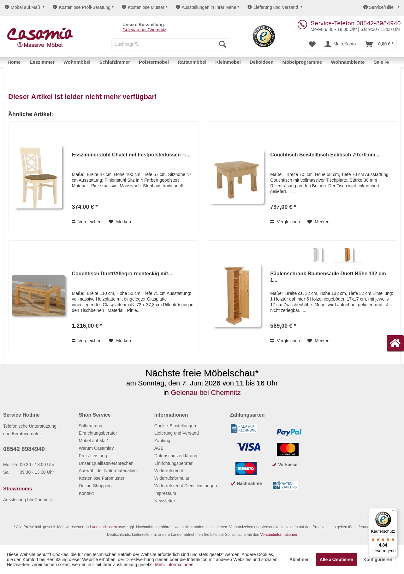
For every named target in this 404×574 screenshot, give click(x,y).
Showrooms (17, 488)
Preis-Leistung (93, 455)
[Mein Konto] (340, 44)
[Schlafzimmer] (114, 62)
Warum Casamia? (96, 448)
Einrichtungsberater (98, 433)
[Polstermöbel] (153, 62)
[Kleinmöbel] (228, 62)
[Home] (14, 62)
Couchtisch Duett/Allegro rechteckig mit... (122, 273)
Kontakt (86, 493)
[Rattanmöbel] (192, 62)
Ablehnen (299, 559)
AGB (159, 448)
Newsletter (164, 500)
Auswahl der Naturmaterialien (108, 470)
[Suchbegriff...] (170, 44)
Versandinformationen (278, 534)
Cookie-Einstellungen (175, 425)
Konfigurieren (377, 559)
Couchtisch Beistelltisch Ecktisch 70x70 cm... (324, 154)
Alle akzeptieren (337, 559)
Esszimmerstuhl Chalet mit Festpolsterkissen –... (130, 154)
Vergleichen (86, 221)
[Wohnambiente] (347, 62)
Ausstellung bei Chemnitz (28, 499)
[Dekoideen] (261, 62)
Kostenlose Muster (143, 7)
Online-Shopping (95, 485)
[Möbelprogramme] (302, 62)
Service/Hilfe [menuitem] (379, 7)
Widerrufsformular (171, 478)
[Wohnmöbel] (77, 62)
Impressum (165, 493)
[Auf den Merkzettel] (120, 222)
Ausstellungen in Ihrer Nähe (206, 7)
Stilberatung (90, 425)
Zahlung (162, 440)
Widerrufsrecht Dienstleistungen (185, 485)
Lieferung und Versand (272, 7)
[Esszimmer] (42, 62)
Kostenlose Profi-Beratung (81, 7)
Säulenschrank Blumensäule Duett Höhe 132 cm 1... (328, 277)
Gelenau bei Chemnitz (144, 29)
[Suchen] (222, 44)
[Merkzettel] (312, 44)
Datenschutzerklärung (175, 455)
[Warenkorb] (379, 44)
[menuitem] (170, 44)
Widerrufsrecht (168, 470)
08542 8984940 (24, 449)
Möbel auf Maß (22, 7)
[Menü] (394, 512)
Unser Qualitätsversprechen (106, 463)
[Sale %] (381, 62)
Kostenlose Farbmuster (101, 478)
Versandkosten (104, 527)
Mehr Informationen (174, 564)
